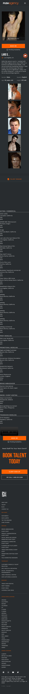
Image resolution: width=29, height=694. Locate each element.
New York (4, 622)
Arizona (4, 600)
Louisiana (4, 617)
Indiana (4, 643)
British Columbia (7, 655)
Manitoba (4, 657)
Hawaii (3, 647)
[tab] (14, 180)
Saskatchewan (6, 665)
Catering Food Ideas (8, 590)
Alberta (4, 653)
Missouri (4, 632)
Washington (5, 641)
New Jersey (5, 636)
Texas (3, 638)
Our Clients (5, 518)
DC (2, 607)
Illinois (4, 609)
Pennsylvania (5, 639)
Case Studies (5, 522)
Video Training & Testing (9, 574)
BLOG (3, 506)
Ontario (4, 663)
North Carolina (6, 626)
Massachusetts (6, 620)
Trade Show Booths (7, 583)
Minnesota (5, 628)
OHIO (3, 634)
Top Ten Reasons (7, 520)
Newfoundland (6, 661)
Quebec (4, 667)
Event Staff (5, 531)
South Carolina (6, 630)
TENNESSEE (5, 645)
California (5, 601)
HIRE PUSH (4, 502)
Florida (4, 611)
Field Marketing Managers (10, 557)
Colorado (4, 605)
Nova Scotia (5, 659)
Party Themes (6, 585)
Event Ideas (5, 588)
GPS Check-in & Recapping (9, 568)
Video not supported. (9, 431)
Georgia (4, 613)
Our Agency (5, 515)
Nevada (4, 603)
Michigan (4, 624)
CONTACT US (5, 509)
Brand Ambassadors (8, 529)
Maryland (4, 619)
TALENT (3, 504)
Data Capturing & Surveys (9, 577)
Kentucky (4, 615)
